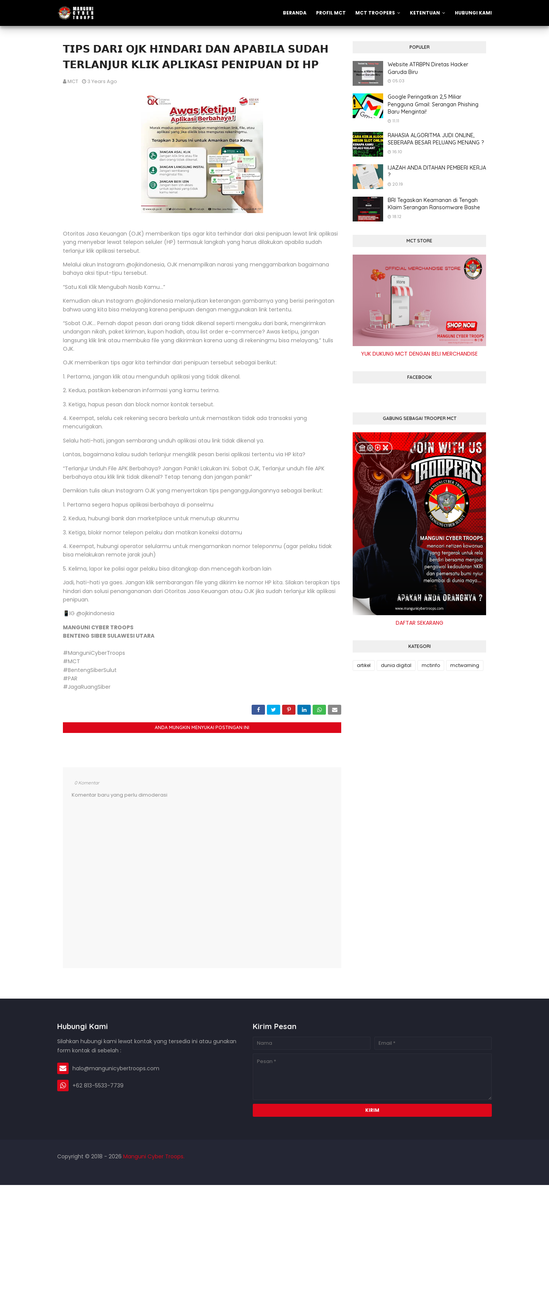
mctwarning (464, 665)
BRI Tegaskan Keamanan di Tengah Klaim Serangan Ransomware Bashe (434, 204)
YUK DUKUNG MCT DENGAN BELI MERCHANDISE (419, 354)
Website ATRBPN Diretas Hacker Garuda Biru (428, 68)
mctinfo (431, 665)
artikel (364, 665)
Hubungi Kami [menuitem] (473, 13)
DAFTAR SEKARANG (419, 623)
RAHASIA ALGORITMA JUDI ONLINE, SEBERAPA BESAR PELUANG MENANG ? (436, 139)
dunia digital (396, 665)
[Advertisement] (229, 1238)
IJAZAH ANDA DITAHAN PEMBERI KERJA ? (437, 171)
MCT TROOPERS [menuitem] (375, 13)
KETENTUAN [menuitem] (425, 13)
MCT (72, 81)
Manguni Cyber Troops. (153, 1156)
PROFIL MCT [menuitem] (331, 13)
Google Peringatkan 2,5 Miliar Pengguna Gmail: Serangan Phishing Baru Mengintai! (433, 104)
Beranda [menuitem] (295, 13)
